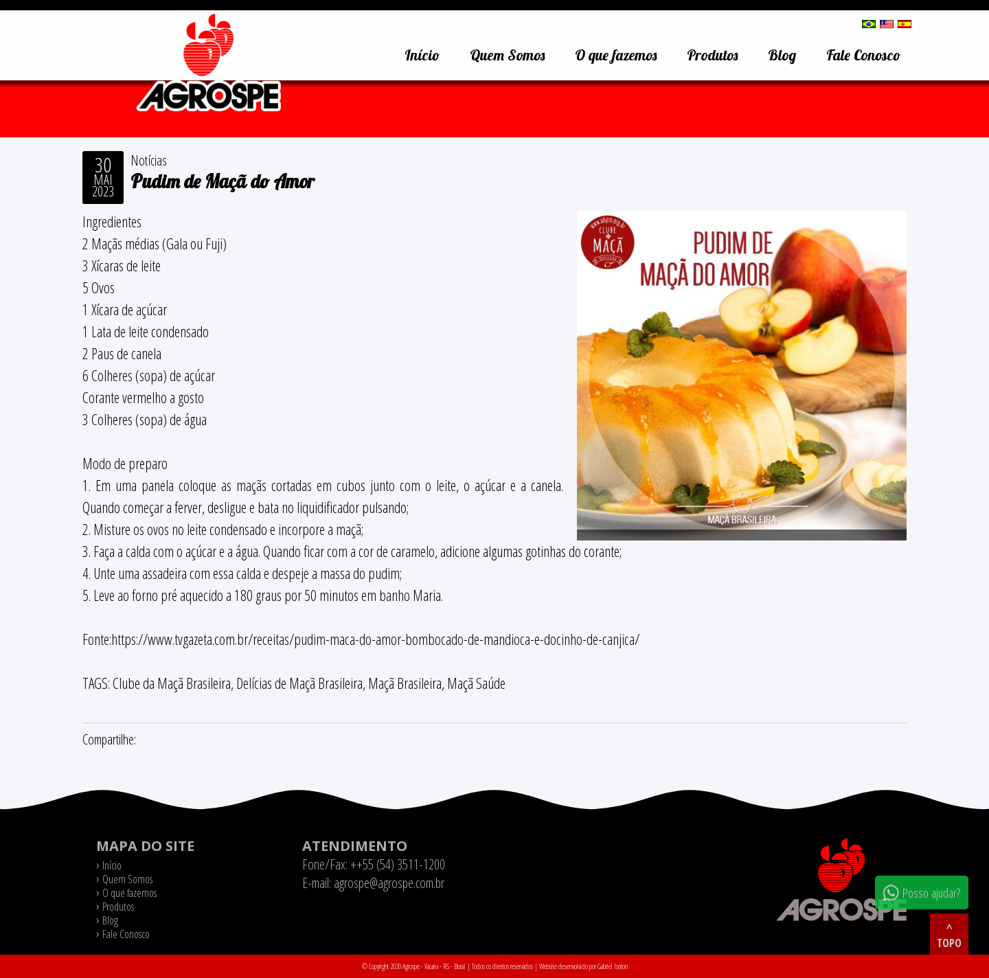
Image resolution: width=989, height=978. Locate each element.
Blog (782, 55)
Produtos (712, 55)
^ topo (949, 935)
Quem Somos (507, 55)
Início (422, 55)
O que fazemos (616, 55)
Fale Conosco (863, 55)
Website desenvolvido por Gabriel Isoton (583, 966)
